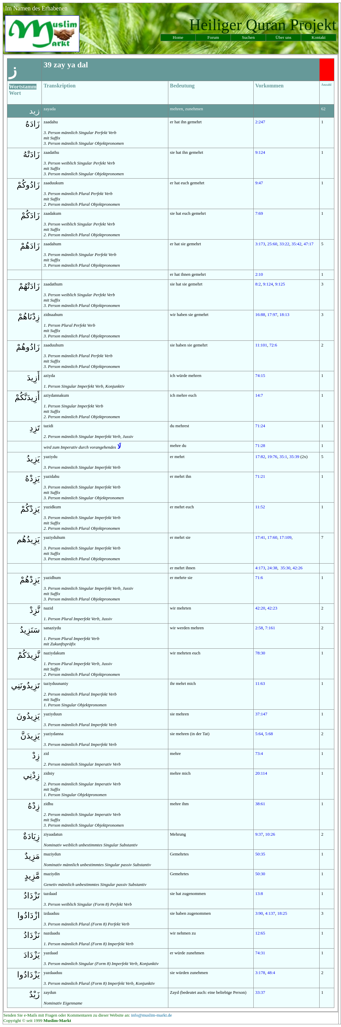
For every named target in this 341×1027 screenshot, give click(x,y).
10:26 (270, 834)
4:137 (270, 913)
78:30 (260, 652)
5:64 (259, 733)
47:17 (309, 243)
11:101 (261, 344)
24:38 (272, 567)
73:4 (259, 753)
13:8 (259, 893)
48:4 (271, 972)
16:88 (260, 314)
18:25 (282, 913)
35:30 (285, 567)
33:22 (284, 243)
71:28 (260, 445)
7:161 (270, 627)
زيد (34, 111)
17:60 (272, 537)
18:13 (284, 314)
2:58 (259, 627)
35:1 (283, 456)
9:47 (259, 182)
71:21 (260, 476)
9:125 (280, 283)
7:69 (259, 213)
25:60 (272, 243)
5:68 (269, 733)
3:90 (259, 913)
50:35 (260, 853)
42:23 (272, 608)
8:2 (258, 283)
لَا (119, 446)
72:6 (273, 344)
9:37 (259, 834)
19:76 (272, 456)
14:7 (259, 395)
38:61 (260, 803)
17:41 (260, 537)
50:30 (260, 873)
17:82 (260, 456)
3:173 (260, 243)
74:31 (260, 952)
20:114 (261, 773)
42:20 (260, 608)
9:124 (260, 152)
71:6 (259, 577)
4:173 (260, 567)
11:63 (260, 683)
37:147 (261, 713)
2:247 (260, 121)
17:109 (285, 537)
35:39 (294, 456)
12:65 (260, 933)
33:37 (260, 992)
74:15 (260, 375)
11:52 (260, 506)
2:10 (259, 274)
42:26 (297, 567)
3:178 (260, 972)
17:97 (272, 314)
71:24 (260, 425)
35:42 (296, 243)
